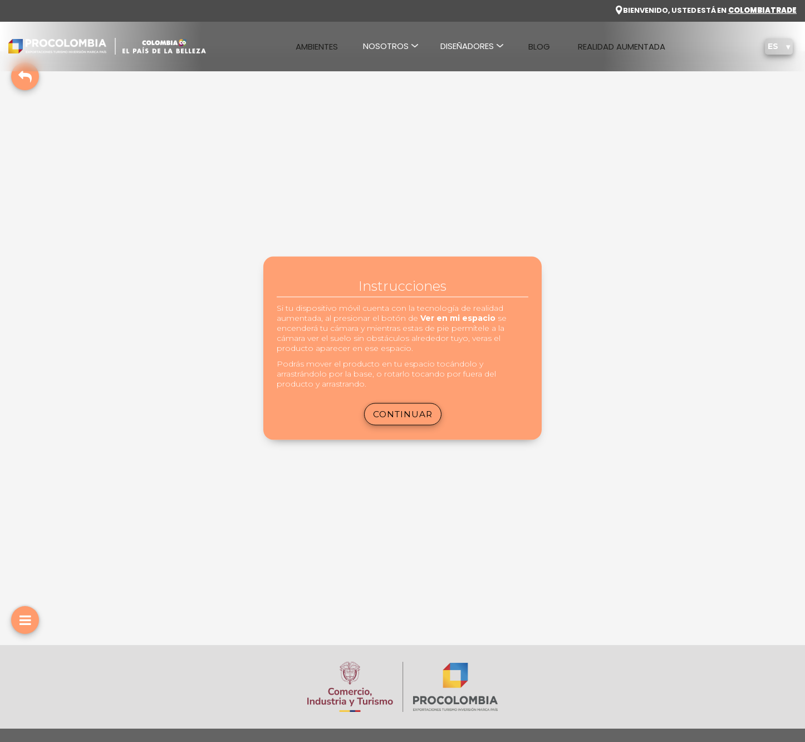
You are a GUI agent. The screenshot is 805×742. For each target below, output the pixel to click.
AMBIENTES (317, 46)
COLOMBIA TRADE (762, 10)
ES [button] (774, 46)
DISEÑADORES (467, 46)
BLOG (539, 46)
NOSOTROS (386, 46)
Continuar (403, 413)
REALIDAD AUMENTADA (621, 46)
